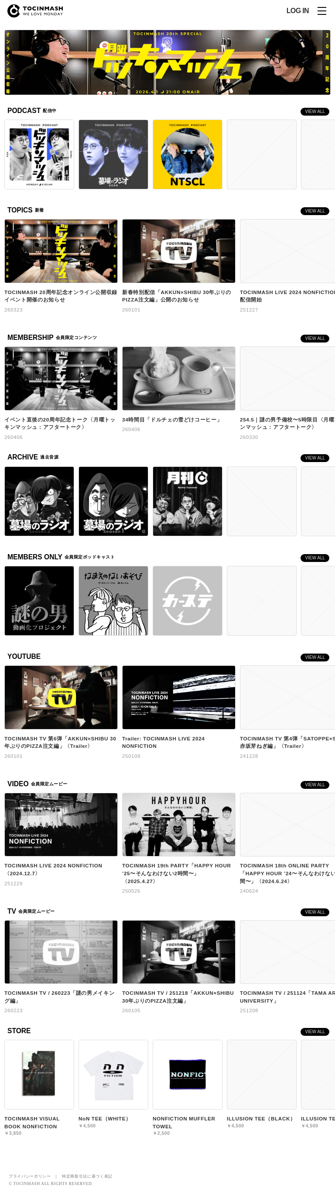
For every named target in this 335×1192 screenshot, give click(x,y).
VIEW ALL (315, 111)
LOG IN (298, 10)
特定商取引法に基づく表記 (87, 1176)
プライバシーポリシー (30, 1176)
